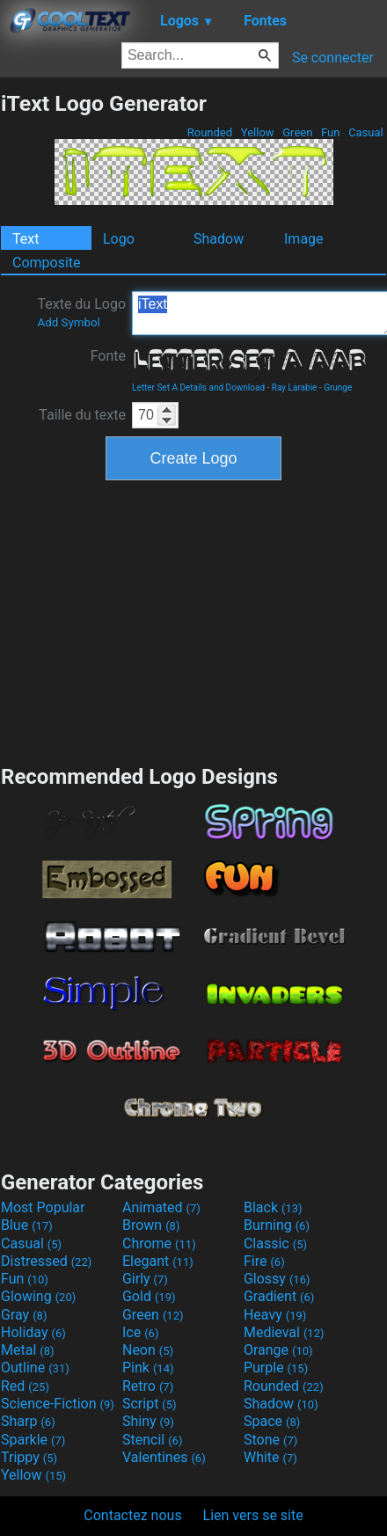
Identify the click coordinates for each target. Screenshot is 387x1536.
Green (298, 132)
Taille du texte (82, 414)
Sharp (28, 1421)
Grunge (338, 387)
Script (149, 1403)
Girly (145, 1278)
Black (273, 1207)
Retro (147, 1386)
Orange (278, 1350)
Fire (264, 1261)
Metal (28, 1350)
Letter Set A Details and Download (198, 387)
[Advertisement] (193, 620)
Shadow (219, 238)
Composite (46, 262)
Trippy (29, 1457)
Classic (275, 1243)
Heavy (275, 1314)
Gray (24, 1314)
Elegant (158, 1261)
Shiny (148, 1421)
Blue (27, 1225)
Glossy (277, 1278)
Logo (119, 238)
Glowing (38, 1296)
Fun (330, 132)
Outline (35, 1367)
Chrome (159, 1243)
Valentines (164, 1457)
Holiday (33, 1332)
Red (25, 1386)
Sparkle (33, 1439)
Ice (140, 1332)
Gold (149, 1296)
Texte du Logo (81, 312)
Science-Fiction (57, 1403)
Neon (147, 1350)
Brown (150, 1225)
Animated (161, 1207)
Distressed (46, 1261)
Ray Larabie (295, 387)
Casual (366, 132)
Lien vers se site (253, 1515)
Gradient (279, 1296)
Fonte (108, 355)
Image (304, 238)
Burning (277, 1225)
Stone (270, 1439)
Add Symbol (68, 322)
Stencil (152, 1439)
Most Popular (43, 1207)
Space (272, 1421)
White (270, 1457)
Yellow (257, 132)
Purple (276, 1367)
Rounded (210, 132)
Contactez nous (132, 1515)
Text (25, 238)
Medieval (284, 1332)
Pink (148, 1367)
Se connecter (333, 57)
